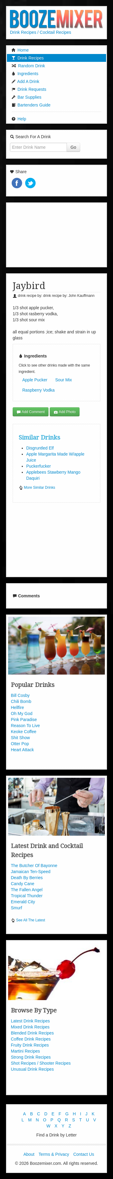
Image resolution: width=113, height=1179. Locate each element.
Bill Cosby (20, 695)
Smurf (16, 907)
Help (18, 118)
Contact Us (83, 1154)
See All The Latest (28, 920)
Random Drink (28, 65)
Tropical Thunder (26, 895)
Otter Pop (20, 743)
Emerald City (23, 901)
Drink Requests (28, 89)
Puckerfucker (38, 466)
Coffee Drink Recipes (31, 1039)
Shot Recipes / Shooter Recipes (41, 1063)
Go (73, 147)
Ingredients (24, 73)
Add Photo (65, 412)
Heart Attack (22, 749)
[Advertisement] (57, 234)
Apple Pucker (34, 379)
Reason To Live (25, 725)
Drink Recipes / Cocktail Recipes (40, 32)
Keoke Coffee (23, 731)
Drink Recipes (27, 58)
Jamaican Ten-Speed (30, 871)
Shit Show (20, 737)
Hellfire (17, 707)
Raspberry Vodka (38, 390)
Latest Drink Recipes (30, 1021)
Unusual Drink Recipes (32, 1069)
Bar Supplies (26, 97)
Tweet (31, 183)
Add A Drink (25, 81)
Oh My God (22, 713)
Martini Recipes (25, 1051)
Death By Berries (27, 877)
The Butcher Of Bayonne (34, 865)
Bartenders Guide (31, 105)
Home (20, 50)
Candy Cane (22, 883)
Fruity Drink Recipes (30, 1045)
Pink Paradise (24, 719)
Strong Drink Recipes (31, 1057)
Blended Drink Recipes (32, 1033)
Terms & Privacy (54, 1154)
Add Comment (31, 412)
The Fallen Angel (26, 889)
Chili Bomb (21, 701)
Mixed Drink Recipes (30, 1027)
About (29, 1154)
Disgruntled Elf (40, 448)
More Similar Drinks (37, 487)
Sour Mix (63, 379)
